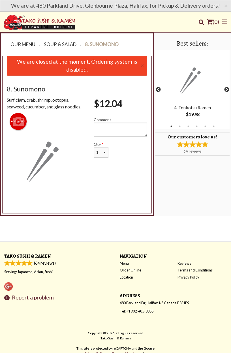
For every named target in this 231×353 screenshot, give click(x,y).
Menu (124, 263)
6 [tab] (214, 126)
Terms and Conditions (195, 270)
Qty (101, 150)
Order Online (130, 270)
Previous (158, 90)
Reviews (184, 263)
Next (227, 90)
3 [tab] (188, 126)
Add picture (18, 121)
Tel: (136, 311)
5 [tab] (205, 126)
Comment (120, 127)
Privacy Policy (188, 277)
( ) (213, 22)
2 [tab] (180, 126)
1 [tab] (171, 126)
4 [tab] (197, 126)
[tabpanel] (192, 90)
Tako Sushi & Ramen (27, 256)
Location (126, 277)
